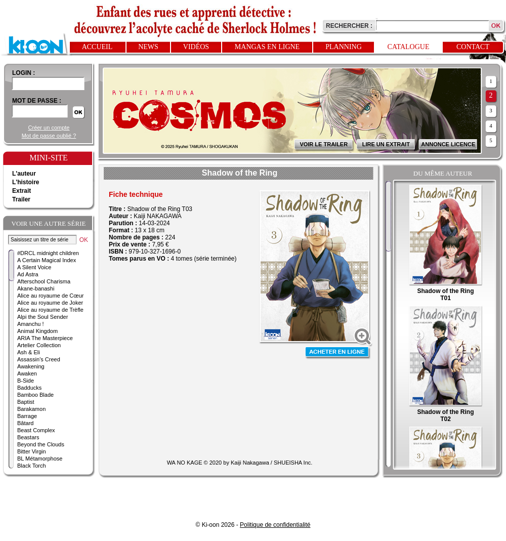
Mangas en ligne (267, 47)
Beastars (28, 437)
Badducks (29, 388)
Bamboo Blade (35, 395)
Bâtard (25, 423)
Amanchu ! (30, 324)
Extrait (21, 190)
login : (23, 72)
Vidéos (196, 47)
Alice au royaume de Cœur (50, 296)
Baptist (25, 402)
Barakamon (31, 409)
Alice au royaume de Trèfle (50, 310)
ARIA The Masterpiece (45, 338)
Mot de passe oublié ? (49, 136)
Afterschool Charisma (43, 281)
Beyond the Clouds (40, 444)
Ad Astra (27, 274)
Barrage (27, 416)
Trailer (21, 199)
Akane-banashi (35, 288)
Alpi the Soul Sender (42, 317)
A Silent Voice (34, 267)
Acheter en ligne (338, 353)
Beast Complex (36, 430)
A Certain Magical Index (46, 260)
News (148, 47)
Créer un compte (49, 127)
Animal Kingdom (37, 331)
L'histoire (25, 182)
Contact (472, 47)
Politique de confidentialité (275, 524)
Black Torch (31, 466)
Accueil (97, 47)
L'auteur (24, 173)
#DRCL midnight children (48, 253)
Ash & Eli (28, 352)
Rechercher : (349, 25)
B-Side (25, 381)
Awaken (27, 373)
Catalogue (409, 47)
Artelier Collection (39, 345)
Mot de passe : (36, 100)
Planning (343, 47)
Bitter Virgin (31, 451)
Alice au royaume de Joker (50, 303)
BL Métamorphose (39, 458)
